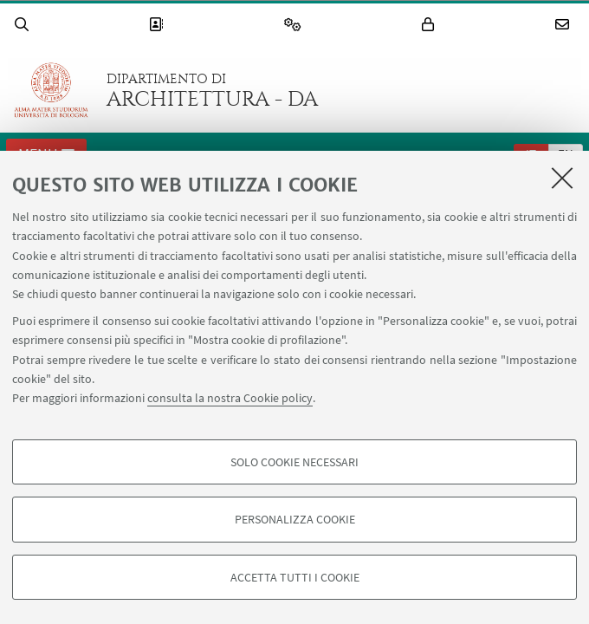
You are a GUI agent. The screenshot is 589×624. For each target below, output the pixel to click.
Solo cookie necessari (294, 462)
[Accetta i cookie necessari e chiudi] (562, 178)
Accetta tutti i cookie (294, 577)
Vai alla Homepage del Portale (51, 90)
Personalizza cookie (295, 519)
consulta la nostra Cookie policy (230, 398)
